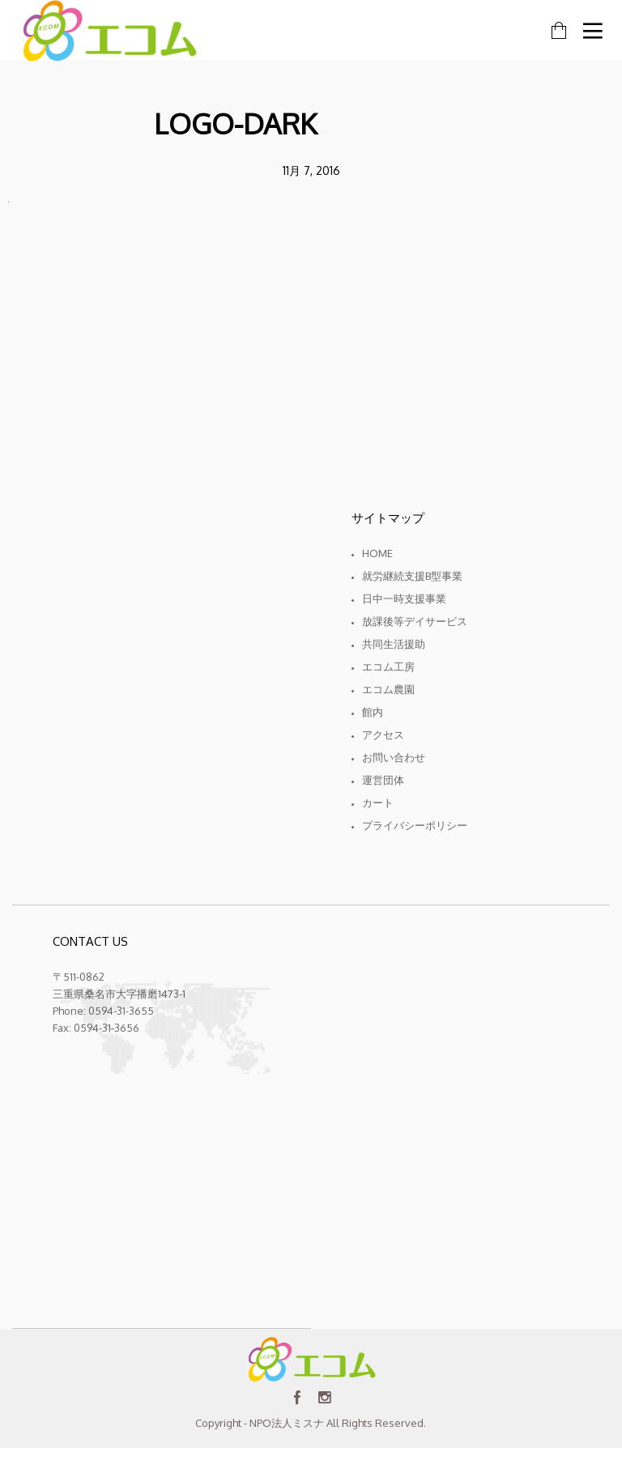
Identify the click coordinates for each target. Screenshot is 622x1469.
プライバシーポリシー (414, 825)
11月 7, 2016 (311, 170)
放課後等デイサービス (414, 621)
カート (378, 802)
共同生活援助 (393, 643)
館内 (372, 711)
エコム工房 (388, 666)
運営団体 (383, 779)
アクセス (383, 734)
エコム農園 (388, 689)
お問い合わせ (393, 757)
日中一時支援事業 (404, 598)
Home (377, 553)
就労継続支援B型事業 (412, 575)
